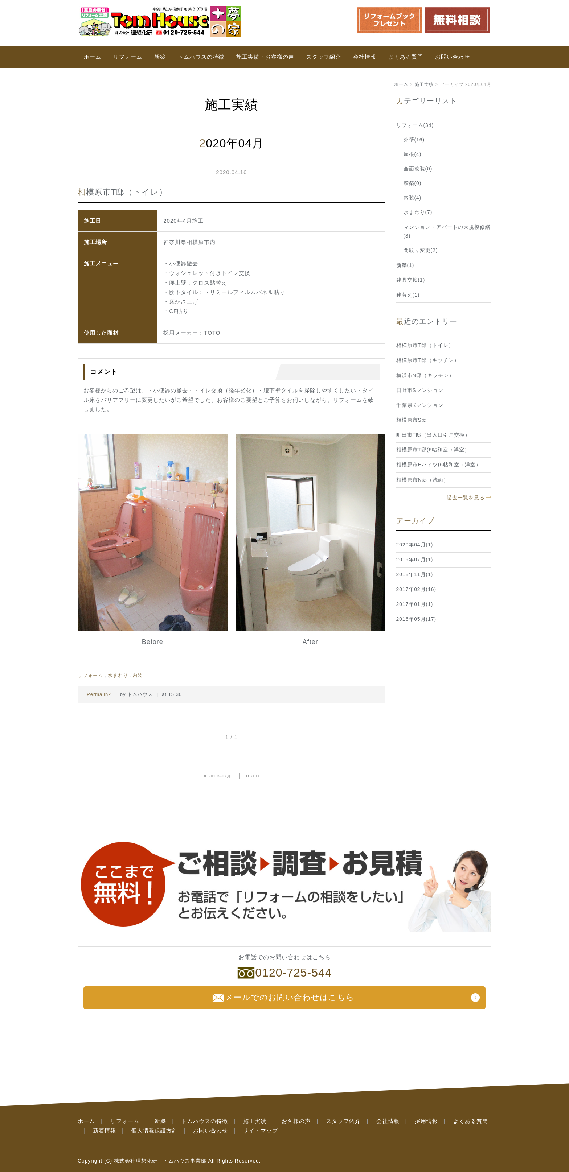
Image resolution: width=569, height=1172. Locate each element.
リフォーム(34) (415, 125)
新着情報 (104, 1130)
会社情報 (364, 57)
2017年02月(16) (416, 589)
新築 (160, 57)
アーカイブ (415, 521)
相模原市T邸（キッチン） (427, 360)
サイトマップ (260, 1130)
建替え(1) (408, 295)
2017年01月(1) (414, 604)
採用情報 (426, 1121)
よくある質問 (405, 57)
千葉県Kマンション (419, 405)
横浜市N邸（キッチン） (425, 375)
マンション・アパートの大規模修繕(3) (447, 231)
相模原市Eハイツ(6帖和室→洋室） (438, 464)
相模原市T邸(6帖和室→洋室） (433, 450)
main (252, 775)
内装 (137, 675)
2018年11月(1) (414, 574)
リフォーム (127, 57)
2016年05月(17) (416, 619)
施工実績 (424, 84)
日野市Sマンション (419, 390)
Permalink (99, 694)
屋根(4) (413, 154)
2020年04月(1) (414, 545)
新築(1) (405, 265)
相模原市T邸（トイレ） (425, 345)
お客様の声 (296, 1121)
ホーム (92, 57)
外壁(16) (414, 140)
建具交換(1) (410, 280)
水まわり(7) (418, 212)
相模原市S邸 (411, 420)
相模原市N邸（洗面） (422, 480)
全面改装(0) (418, 169)
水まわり (118, 675)
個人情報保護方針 (154, 1130)
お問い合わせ (452, 57)
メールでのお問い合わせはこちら (283, 998)
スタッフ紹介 (323, 57)
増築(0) (413, 183)
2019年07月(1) (414, 559)
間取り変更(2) (421, 250)
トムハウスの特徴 (201, 57)
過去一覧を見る (466, 497)
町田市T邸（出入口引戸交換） (433, 435)
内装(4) (413, 198)
